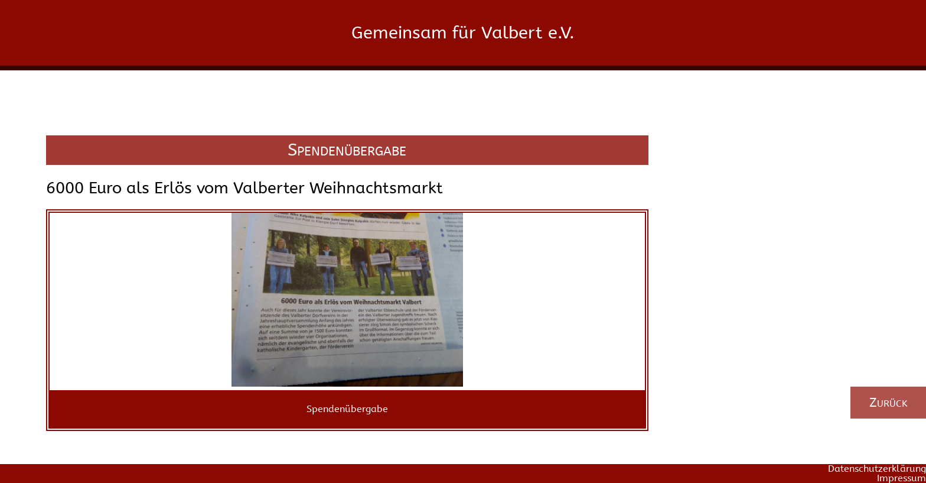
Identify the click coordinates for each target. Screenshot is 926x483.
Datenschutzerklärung (877, 469)
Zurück (888, 402)
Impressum (901, 478)
